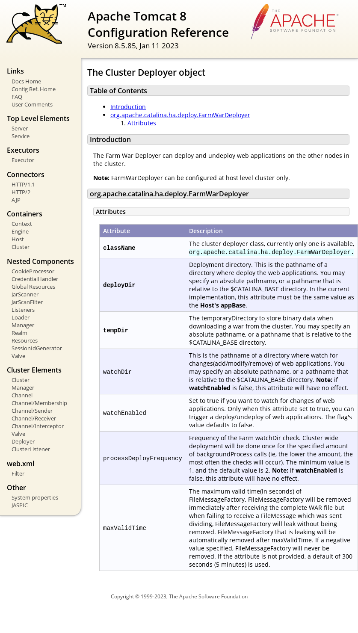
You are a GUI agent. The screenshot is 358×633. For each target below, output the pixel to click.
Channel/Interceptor (38, 426)
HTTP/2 (21, 192)
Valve (18, 356)
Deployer (23, 441)
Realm (19, 333)
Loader (21, 317)
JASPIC (20, 505)
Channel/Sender (32, 410)
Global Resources (33, 286)
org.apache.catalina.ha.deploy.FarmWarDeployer (180, 115)
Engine (20, 231)
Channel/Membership (39, 403)
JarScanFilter (27, 302)
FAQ (17, 97)
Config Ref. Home (34, 89)
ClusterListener (31, 449)
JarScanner (25, 294)
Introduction (128, 107)
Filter (18, 473)
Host (18, 239)
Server (20, 128)
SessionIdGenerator (37, 348)
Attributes (141, 123)
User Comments (32, 104)
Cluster (21, 247)
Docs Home (26, 81)
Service (21, 136)
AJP (16, 200)
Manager (23, 325)
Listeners (23, 310)
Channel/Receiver (34, 418)
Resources (25, 340)
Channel (22, 395)
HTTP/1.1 (23, 184)
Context (22, 224)
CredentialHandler (35, 279)
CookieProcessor (33, 271)
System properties (35, 497)
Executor (23, 160)
